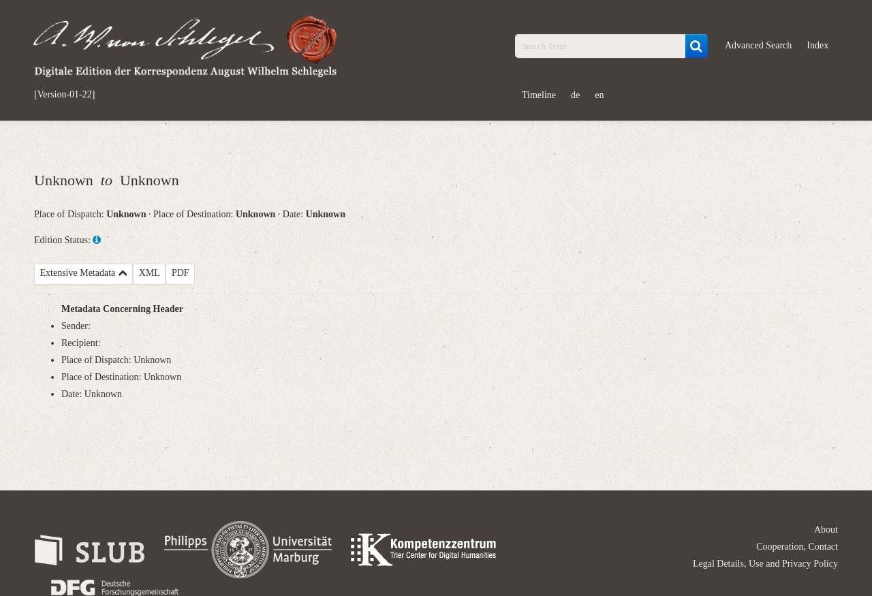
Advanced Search (758, 45)
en (599, 95)
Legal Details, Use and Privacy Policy (765, 564)
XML (149, 273)
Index (817, 45)
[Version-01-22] (64, 94)
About (826, 529)
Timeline (539, 95)
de (575, 95)
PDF (180, 273)
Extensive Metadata (83, 273)
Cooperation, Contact (797, 547)
